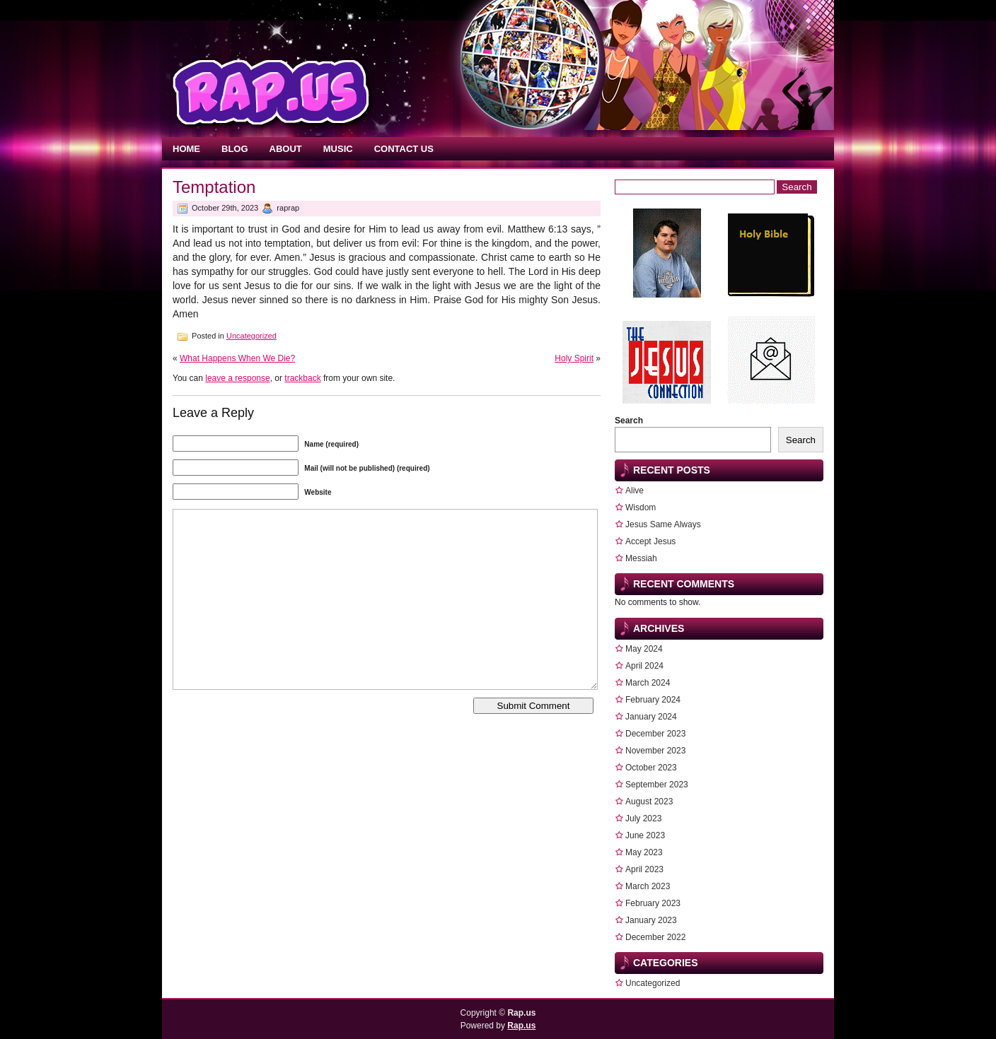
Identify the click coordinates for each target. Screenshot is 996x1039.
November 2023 (655, 751)
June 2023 (645, 835)
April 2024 (644, 666)
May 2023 (644, 852)
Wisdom (640, 507)
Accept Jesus (650, 541)
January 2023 (651, 920)
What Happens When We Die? (237, 358)
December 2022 (655, 937)
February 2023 (653, 903)
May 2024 (644, 649)
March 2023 (647, 886)
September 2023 (656, 784)
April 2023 (644, 869)
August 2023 (649, 801)
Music (338, 148)
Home (186, 148)
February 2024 (653, 700)
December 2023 (655, 734)
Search (629, 420)
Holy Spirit (574, 358)
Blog (234, 148)
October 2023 (651, 768)
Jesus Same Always (663, 524)
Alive (634, 490)
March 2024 (647, 683)
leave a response (237, 378)
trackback (302, 378)
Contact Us (404, 148)
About (286, 148)
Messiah (641, 558)
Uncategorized (251, 335)
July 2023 (643, 818)
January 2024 (651, 717)
